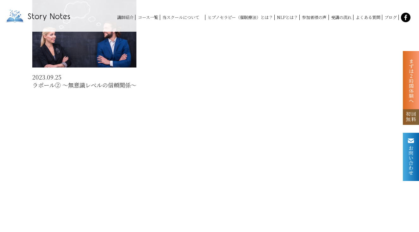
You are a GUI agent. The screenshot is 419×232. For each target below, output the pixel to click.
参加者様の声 (314, 17)
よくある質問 (368, 17)
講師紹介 (125, 17)
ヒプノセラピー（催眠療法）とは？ (240, 17)
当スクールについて (182, 17)
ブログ (391, 17)
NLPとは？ (287, 17)
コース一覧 (148, 17)
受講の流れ (341, 17)
